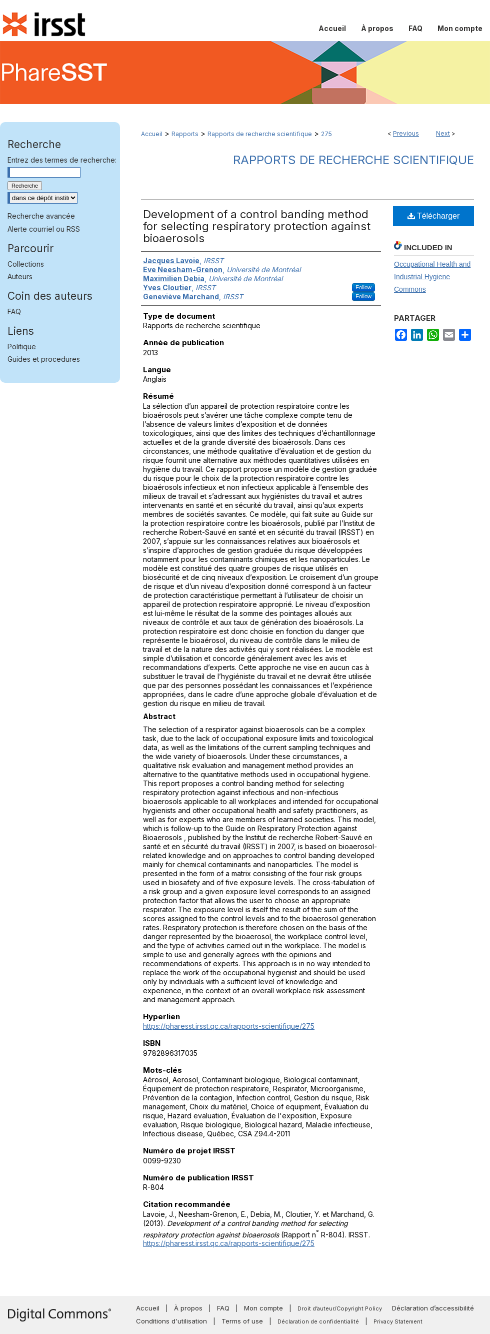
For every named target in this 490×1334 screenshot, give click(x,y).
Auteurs (20, 276)
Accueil (151, 134)
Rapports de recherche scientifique (260, 134)
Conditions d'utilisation (171, 1321)
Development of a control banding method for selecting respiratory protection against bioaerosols (256, 226)
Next (443, 133)
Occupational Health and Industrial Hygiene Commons (432, 276)
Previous (406, 133)
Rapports (185, 134)
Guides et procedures (44, 359)
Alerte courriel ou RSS (44, 229)
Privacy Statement (398, 1321)
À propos (188, 1308)
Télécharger (434, 216)
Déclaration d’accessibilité (433, 1308)
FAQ (14, 311)
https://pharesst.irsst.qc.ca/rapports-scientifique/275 (228, 1026)
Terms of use (242, 1321)
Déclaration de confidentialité (318, 1321)
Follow (364, 287)
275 (326, 134)
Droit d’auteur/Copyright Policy (340, 1308)
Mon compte (263, 1308)
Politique (22, 346)
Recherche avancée (41, 216)
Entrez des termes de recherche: (62, 160)
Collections (26, 264)
